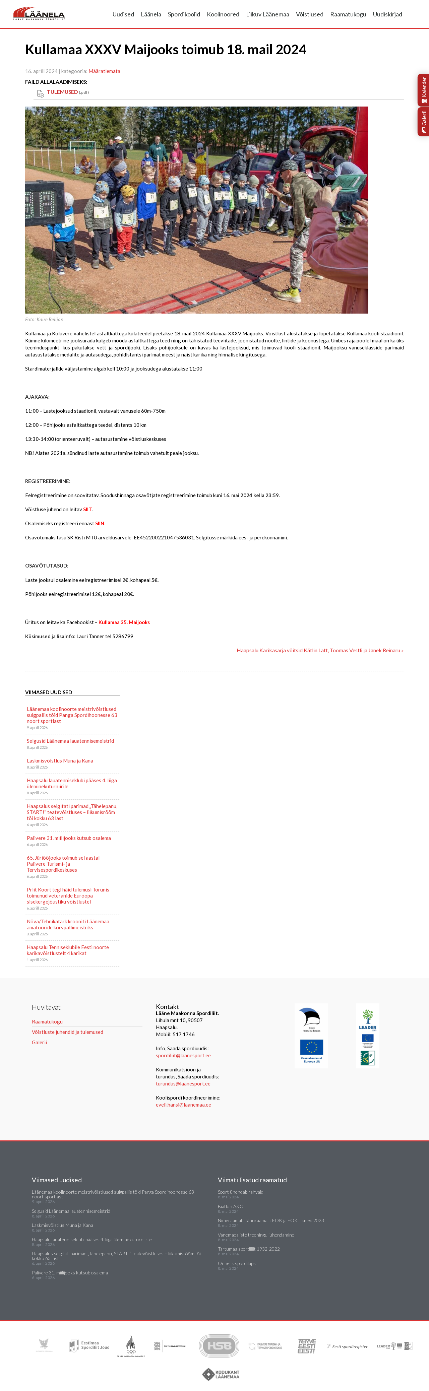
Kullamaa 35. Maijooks (124, 622)
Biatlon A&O (231, 1206)
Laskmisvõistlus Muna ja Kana (60, 760)
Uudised (123, 14)
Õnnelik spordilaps (237, 1263)
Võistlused (309, 14)
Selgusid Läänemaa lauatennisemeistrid (70, 741)
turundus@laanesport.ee (183, 1083)
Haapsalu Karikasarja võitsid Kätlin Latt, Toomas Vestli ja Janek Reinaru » (320, 650)
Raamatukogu (348, 14)
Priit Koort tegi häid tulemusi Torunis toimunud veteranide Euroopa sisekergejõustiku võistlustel (68, 895)
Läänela (151, 14)
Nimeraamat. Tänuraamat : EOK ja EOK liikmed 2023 (271, 1220)
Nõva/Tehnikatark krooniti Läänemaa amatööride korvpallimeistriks (68, 924)
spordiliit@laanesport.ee (183, 1055)
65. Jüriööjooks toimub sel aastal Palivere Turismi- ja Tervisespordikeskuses (63, 864)
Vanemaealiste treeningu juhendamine (256, 1235)
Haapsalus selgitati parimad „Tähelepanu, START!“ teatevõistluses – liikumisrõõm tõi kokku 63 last (72, 812)
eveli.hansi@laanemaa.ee (183, 1105)
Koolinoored (223, 14)
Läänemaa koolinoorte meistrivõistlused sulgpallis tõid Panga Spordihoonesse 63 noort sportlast (72, 715)
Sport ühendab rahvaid (240, 1192)
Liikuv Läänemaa (267, 14)
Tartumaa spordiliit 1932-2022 (249, 1249)
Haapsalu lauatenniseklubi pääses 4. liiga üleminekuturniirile (72, 783)
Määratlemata (104, 71)
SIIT (87, 509)
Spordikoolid (184, 14)
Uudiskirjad (387, 14)
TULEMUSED (68, 92)
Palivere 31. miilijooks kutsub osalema (69, 838)
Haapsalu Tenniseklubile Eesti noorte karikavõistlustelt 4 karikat (68, 950)
